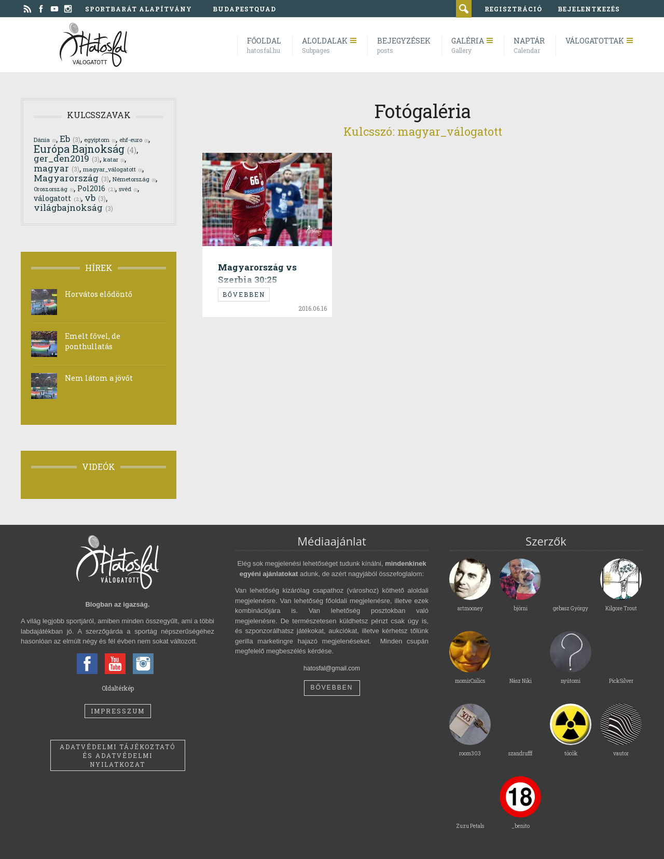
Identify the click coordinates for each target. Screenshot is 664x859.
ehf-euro (133, 140)
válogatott (57, 198)
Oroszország (54, 189)
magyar (56, 168)
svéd (128, 189)
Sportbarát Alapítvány (138, 9)
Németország (134, 179)
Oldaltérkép (118, 688)
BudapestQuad (244, 9)
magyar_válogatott (112, 169)
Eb (70, 139)
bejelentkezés (589, 9)
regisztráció (513, 9)
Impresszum (118, 711)
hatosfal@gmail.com (331, 668)
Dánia (45, 140)
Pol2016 (96, 188)
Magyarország (71, 178)
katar (114, 159)
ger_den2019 (67, 158)
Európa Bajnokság (85, 148)
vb (95, 198)
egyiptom (100, 140)
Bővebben (244, 294)
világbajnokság (73, 207)
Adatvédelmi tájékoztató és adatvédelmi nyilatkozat (117, 755)
